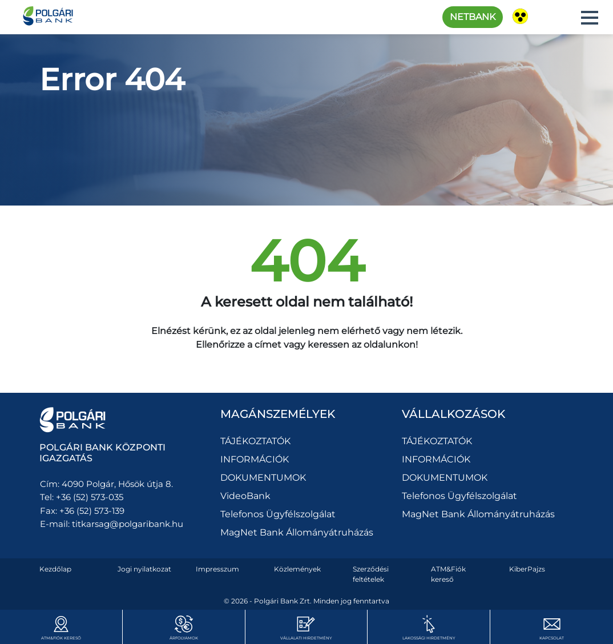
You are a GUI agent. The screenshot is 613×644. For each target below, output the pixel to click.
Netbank (472, 16)
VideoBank (245, 495)
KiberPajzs (527, 569)
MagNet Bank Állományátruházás (296, 532)
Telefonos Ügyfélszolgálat (278, 514)
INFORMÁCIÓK (254, 459)
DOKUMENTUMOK (263, 477)
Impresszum (217, 569)
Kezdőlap (55, 569)
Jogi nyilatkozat (144, 569)
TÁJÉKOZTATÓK (255, 441)
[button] (589, 18)
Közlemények (297, 569)
